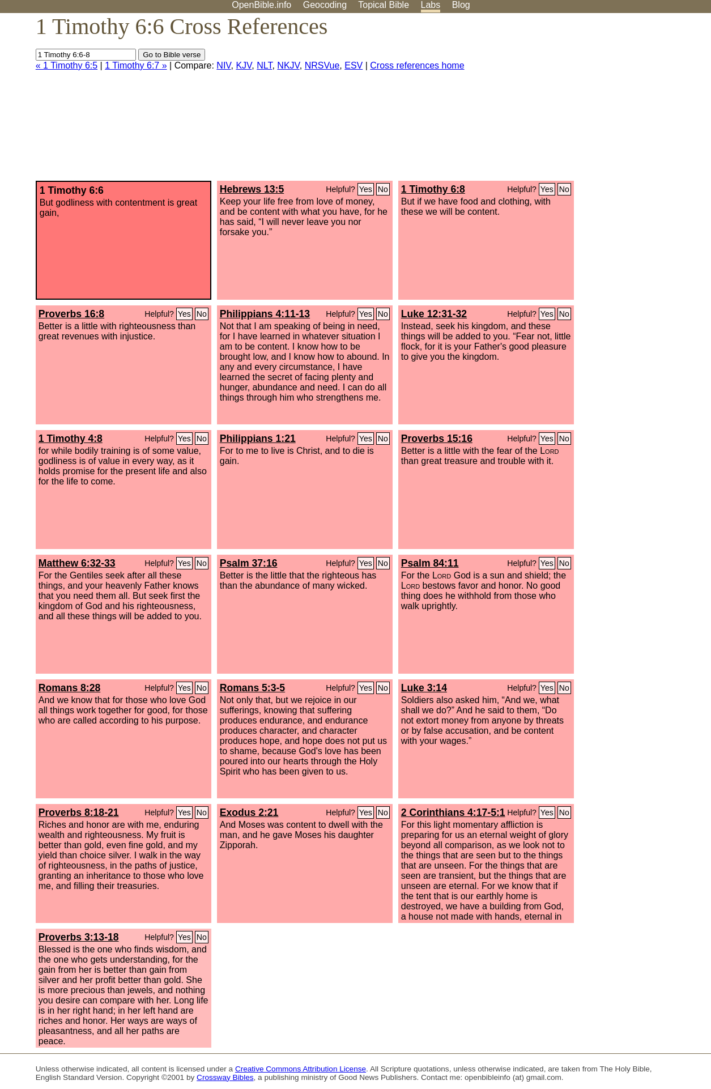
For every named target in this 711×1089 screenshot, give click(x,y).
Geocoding (325, 5)
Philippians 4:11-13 (265, 314)
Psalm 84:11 (430, 563)
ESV (353, 65)
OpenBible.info (261, 5)
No (383, 189)
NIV (223, 65)
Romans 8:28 (70, 688)
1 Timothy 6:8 (433, 189)
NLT (264, 65)
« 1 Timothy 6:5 (66, 65)
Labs (431, 5)
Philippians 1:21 (258, 438)
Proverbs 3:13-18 (79, 937)
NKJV (288, 65)
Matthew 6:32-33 (77, 563)
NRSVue (322, 65)
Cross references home (417, 65)
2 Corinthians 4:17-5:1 (453, 812)
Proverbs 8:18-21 (79, 812)
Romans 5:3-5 (252, 688)
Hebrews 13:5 (252, 189)
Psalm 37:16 (249, 563)
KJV (244, 65)
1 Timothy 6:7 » (136, 65)
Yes (365, 189)
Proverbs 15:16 (436, 438)
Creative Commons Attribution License (300, 1069)
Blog (461, 5)
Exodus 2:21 (249, 812)
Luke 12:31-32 (434, 314)
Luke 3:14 (424, 688)
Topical (383, 5)
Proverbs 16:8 (71, 314)
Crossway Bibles (225, 1077)
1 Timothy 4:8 (71, 438)
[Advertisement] (596, 101)
